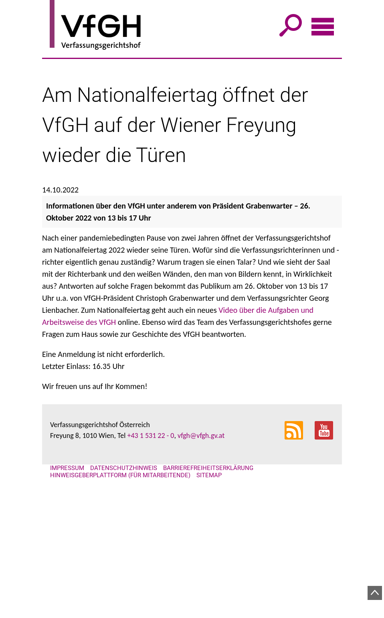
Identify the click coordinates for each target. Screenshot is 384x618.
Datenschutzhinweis (123, 607)
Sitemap (209, 614)
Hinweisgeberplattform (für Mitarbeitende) (120, 614)
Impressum (67, 607)
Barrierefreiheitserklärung (208, 607)
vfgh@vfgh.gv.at (201, 574)
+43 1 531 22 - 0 (150, 574)
